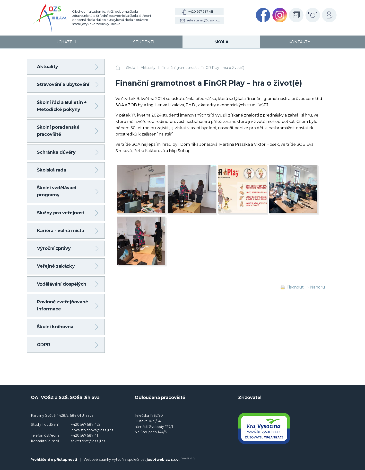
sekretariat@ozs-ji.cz (203, 20)
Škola (130, 67)
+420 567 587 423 (86, 424)
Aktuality (148, 67)
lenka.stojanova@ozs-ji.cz (92, 430)
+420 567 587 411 (200, 11)
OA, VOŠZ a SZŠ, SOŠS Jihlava (117, 68)
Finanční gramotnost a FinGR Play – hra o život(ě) (202, 67)
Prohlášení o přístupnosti (53, 459)
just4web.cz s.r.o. (163, 459)
